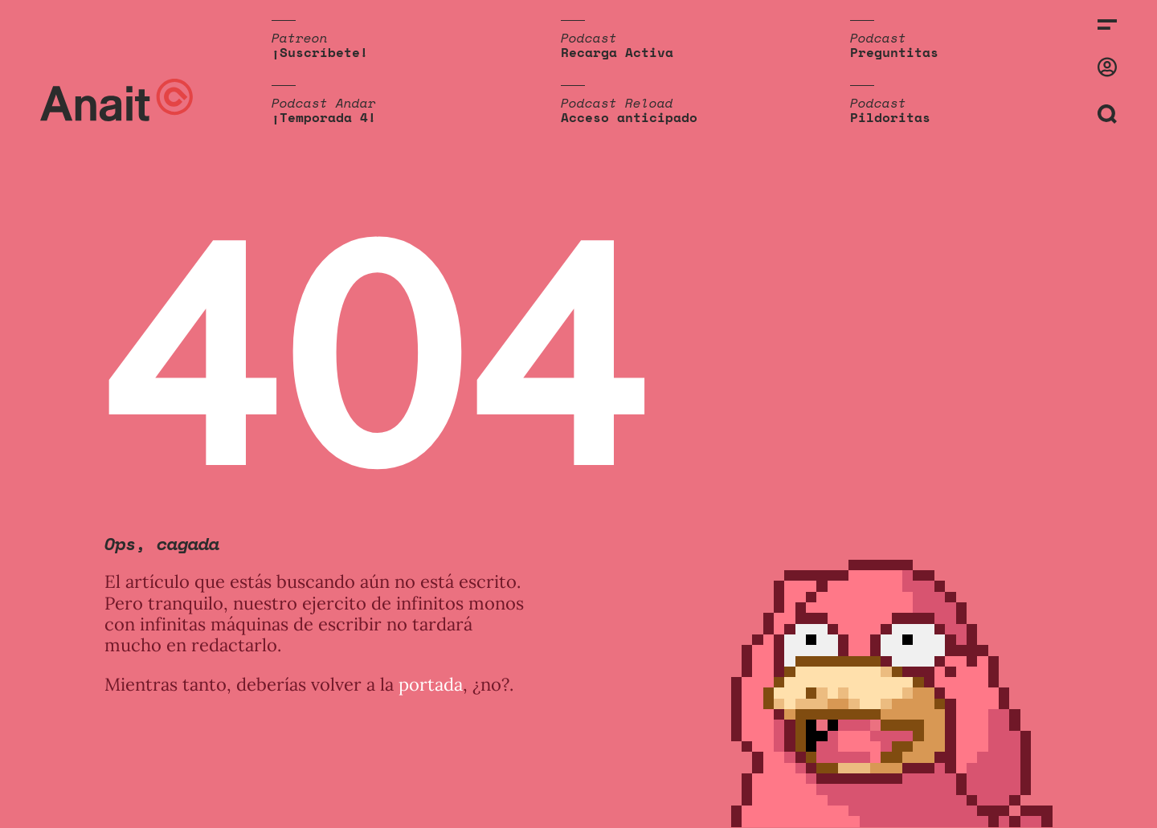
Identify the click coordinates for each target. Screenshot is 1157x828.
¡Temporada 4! (324, 117)
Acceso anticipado (629, 117)
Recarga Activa (617, 52)
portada (431, 684)
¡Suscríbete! (320, 52)
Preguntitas (894, 52)
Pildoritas (890, 117)
